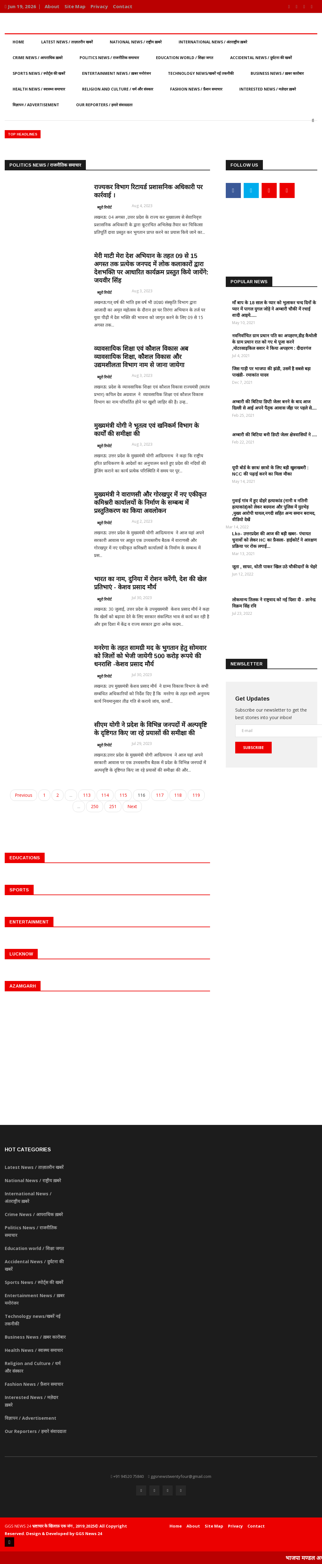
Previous (23, 795)
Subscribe (253, 747)
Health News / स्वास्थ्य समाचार (39, 89)
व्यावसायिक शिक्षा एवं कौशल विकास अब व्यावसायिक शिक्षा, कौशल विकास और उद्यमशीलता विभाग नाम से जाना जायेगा (141, 356)
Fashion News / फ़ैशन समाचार (196, 89)
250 (94, 806)
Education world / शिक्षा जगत (184, 57)
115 (123, 795)
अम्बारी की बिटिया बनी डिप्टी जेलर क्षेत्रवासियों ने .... (274, 434)
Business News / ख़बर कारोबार (277, 73)
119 (196, 795)
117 (160, 795)
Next (132, 806)
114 (105, 795)
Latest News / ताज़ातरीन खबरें (67, 42)
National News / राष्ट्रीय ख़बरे (136, 42)
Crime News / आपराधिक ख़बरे (38, 57)
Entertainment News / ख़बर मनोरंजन (116, 73)
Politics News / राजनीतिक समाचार (109, 57)
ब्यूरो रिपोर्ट (104, 207)
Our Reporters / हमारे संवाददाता (104, 104)
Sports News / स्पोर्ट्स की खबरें (39, 73)
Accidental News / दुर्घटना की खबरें (261, 57)
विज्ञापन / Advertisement (36, 104)
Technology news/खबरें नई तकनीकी (201, 73)
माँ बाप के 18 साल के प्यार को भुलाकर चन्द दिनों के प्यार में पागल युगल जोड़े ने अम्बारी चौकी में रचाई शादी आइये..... (274, 308)
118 (178, 795)
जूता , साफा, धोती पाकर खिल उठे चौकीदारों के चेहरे (274, 566)
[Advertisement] (271, 226)
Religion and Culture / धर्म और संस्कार (117, 89)
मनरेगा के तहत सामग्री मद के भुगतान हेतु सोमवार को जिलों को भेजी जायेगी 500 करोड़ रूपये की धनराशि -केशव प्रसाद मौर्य (150, 656)
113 (87, 795)
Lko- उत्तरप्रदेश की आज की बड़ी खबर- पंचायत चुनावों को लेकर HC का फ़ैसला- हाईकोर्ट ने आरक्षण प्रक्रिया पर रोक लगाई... (274, 539)
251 (113, 806)
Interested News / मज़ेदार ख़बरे (267, 89)
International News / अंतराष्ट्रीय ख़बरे (213, 42)
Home (18, 42)
